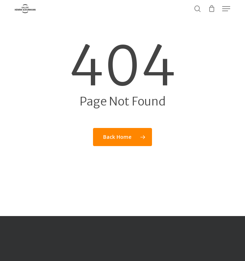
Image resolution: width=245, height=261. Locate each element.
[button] (226, 8)
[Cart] (211, 8)
